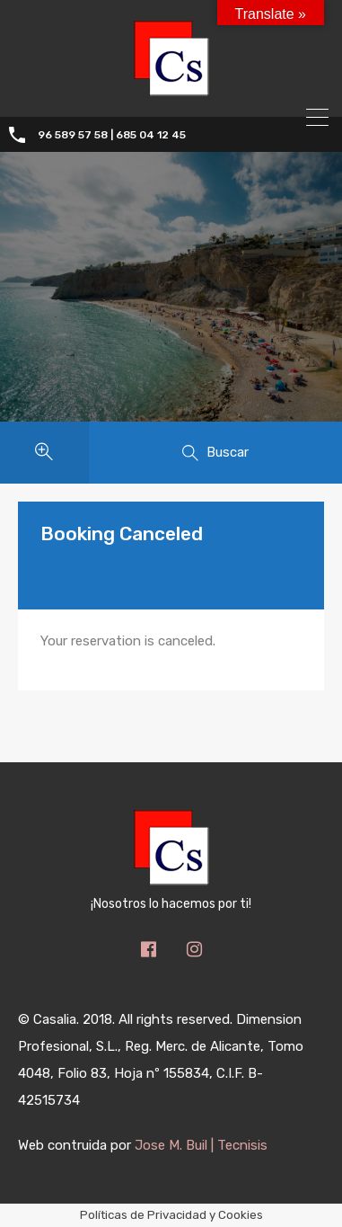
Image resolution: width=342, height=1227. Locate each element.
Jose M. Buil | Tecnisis (201, 1145)
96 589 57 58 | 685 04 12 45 (112, 135)
